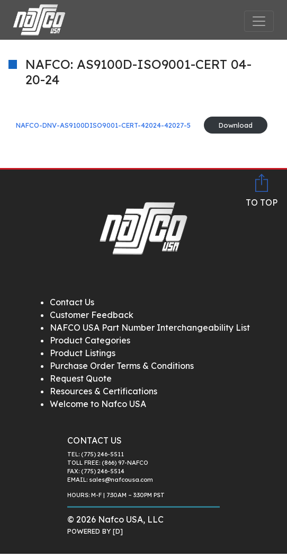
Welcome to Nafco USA (98, 404)
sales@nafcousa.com (121, 479)
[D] (118, 531)
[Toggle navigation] (259, 21)
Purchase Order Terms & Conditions (122, 365)
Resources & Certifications (103, 391)
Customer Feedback (91, 315)
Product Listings (82, 353)
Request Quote (81, 378)
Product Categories (90, 340)
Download (236, 125)
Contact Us (72, 302)
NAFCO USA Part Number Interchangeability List (150, 327)
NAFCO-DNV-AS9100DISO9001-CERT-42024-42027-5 (103, 125)
